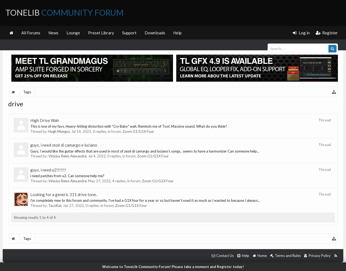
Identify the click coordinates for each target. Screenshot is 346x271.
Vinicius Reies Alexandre (67, 156)
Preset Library (101, 32)
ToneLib (64, 12)
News (53, 32)
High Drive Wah (44, 120)
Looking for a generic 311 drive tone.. (64, 194)
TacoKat (54, 205)
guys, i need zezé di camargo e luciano (63, 145)
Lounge (73, 32)
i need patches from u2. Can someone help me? (67, 176)
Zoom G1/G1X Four (138, 131)
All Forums (30, 32)
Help (177, 32)
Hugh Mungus (59, 131)
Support (129, 32)
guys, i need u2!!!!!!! (48, 169)
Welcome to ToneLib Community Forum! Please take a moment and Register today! (173, 267)
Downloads (155, 32)
